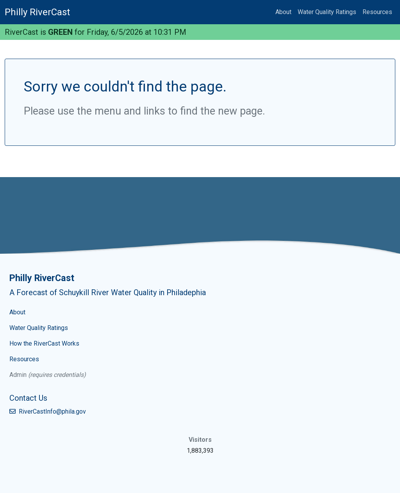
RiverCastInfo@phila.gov (47, 411)
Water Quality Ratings (327, 12)
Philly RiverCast (37, 12)
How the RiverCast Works (44, 343)
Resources (377, 12)
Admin (18, 374)
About (283, 12)
